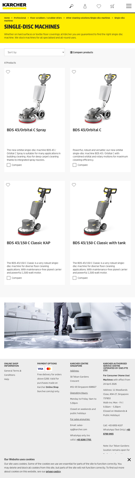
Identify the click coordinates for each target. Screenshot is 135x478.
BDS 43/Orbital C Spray (26, 130)
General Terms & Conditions (12, 372)
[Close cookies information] (129, 459)
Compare (17, 165)
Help (6, 379)
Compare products (81, 52)
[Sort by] (34, 52)
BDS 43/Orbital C (87, 130)
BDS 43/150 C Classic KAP (28, 243)
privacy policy (53, 471)
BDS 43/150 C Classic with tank (99, 243)
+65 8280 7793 (84, 439)
